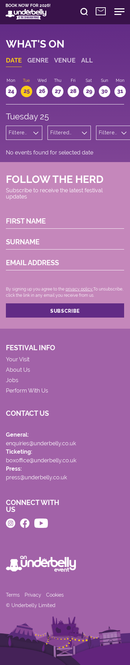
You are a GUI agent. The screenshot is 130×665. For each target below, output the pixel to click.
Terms (13, 594)
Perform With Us (27, 391)
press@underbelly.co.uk (36, 478)
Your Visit (17, 360)
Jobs (12, 381)
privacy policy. (79, 289)
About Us (18, 370)
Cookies (55, 594)
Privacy (33, 594)
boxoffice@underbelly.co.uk (41, 461)
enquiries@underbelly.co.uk (41, 444)
